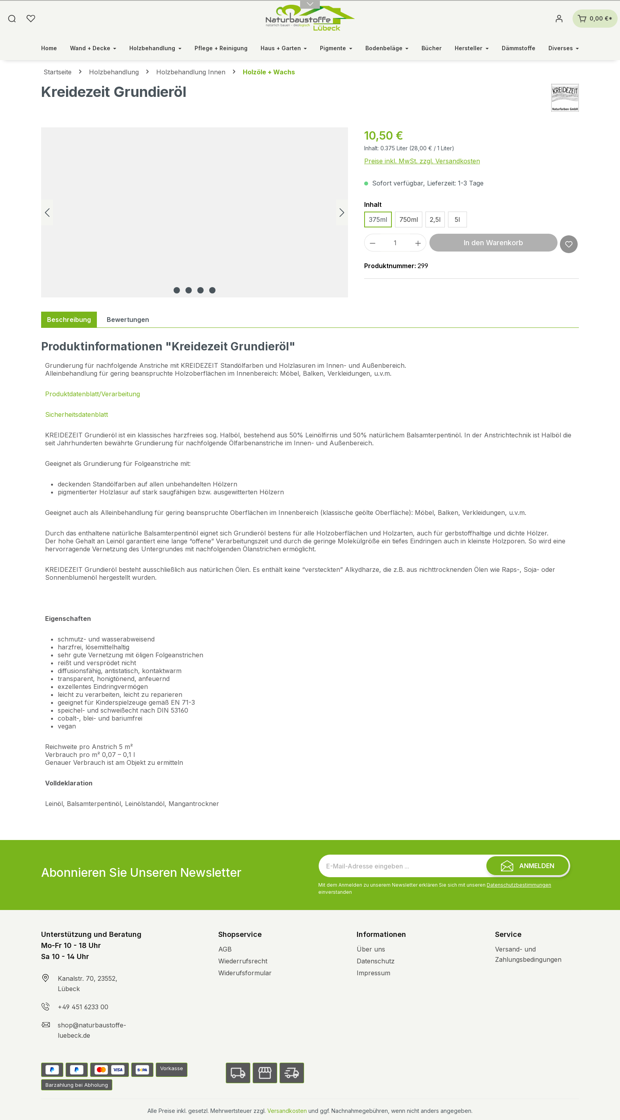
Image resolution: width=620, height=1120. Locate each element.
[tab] (69, 319)
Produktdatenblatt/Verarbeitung (92, 394)
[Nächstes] (342, 212)
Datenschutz (376, 961)
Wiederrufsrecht (242, 961)
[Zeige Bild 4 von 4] (212, 290)
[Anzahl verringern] (372, 243)
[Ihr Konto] (559, 18)
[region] (194, 212)
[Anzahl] (395, 243)
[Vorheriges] (47, 212)
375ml (378, 219)
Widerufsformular (245, 973)
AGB (225, 949)
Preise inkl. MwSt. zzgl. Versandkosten (422, 161)
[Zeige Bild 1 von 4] (177, 290)
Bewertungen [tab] (128, 320)
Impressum (373, 973)
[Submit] (527, 866)
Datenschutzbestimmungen (519, 885)
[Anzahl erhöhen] (418, 243)
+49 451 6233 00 (83, 1007)
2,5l (435, 219)
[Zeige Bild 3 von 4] (200, 290)
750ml (408, 219)
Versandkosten (287, 1110)
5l (457, 219)
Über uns (371, 949)
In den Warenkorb (493, 242)
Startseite (57, 72)
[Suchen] (11, 18)
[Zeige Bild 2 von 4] (188, 290)
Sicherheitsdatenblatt (76, 414)
